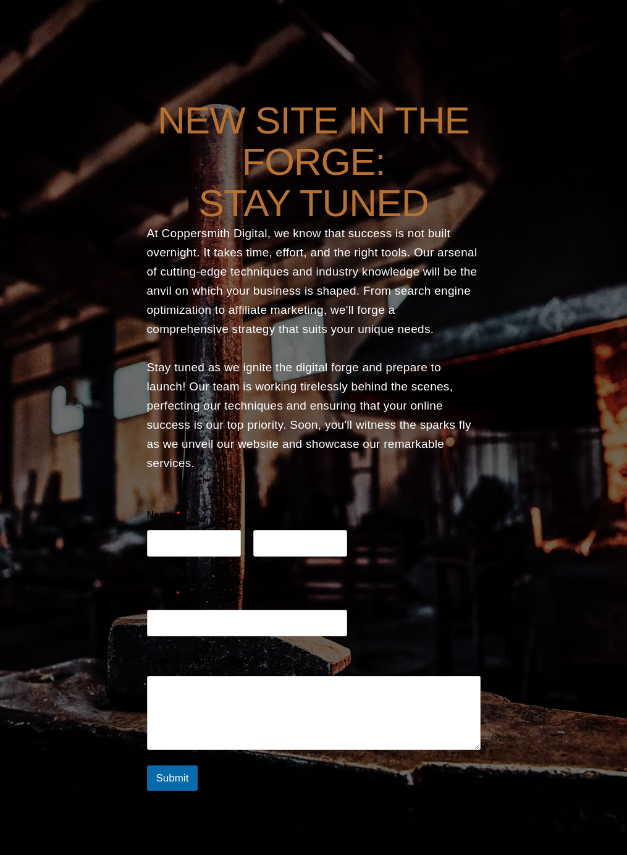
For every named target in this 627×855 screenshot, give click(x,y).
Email (163, 594)
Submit (172, 778)
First (155, 565)
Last (261, 565)
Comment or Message (198, 660)
